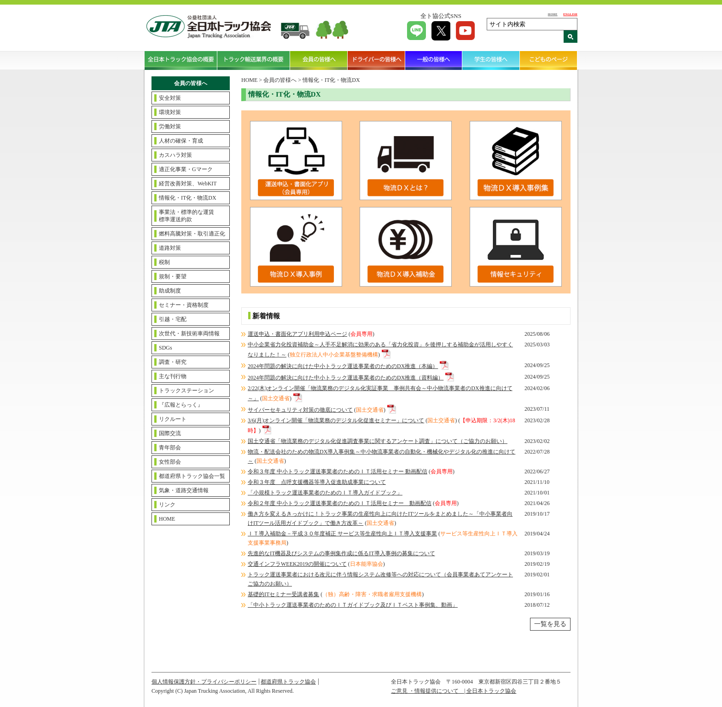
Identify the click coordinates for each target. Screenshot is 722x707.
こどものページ (548, 60)
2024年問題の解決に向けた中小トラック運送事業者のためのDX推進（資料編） (345, 377)
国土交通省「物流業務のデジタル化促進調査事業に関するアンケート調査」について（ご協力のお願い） (377, 441)
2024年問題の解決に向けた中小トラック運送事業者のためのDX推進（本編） (343, 366)
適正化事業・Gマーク (186, 169)
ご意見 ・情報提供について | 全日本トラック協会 (453, 691)
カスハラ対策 (175, 155)
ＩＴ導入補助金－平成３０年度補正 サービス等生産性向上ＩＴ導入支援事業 (342, 533)
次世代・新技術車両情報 (189, 333)
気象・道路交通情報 (184, 490)
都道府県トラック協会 (288, 681)
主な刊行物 (172, 376)
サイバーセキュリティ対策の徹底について (300, 410)
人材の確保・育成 (181, 141)
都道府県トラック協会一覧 (192, 476)
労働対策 (170, 126)
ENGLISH (570, 14)
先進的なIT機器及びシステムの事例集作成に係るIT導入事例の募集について (341, 553)
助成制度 (170, 290)
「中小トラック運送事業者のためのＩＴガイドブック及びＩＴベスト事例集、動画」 (353, 605)
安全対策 (170, 98)
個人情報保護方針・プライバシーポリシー (203, 681)
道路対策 (170, 248)
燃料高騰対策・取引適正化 (192, 233)
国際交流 (170, 433)
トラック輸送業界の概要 (253, 60)
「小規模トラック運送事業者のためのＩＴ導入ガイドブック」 (325, 492)
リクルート (172, 419)
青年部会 (170, 447)
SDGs (165, 348)
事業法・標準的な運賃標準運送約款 (186, 216)
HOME (553, 14)
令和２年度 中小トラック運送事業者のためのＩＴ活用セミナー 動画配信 (339, 503)
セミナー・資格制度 (184, 305)
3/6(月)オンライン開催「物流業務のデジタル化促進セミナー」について (336, 420)
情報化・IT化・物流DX (187, 198)
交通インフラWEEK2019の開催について (297, 564)
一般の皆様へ (434, 60)
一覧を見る (550, 624)
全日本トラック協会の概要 (181, 60)
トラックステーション (186, 390)
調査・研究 (172, 362)
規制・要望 (172, 276)
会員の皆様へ (319, 60)
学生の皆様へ (491, 60)
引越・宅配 (172, 319)
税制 (164, 262)
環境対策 (170, 112)
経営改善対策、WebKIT (188, 183)
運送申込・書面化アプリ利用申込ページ (297, 334)
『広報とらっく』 (181, 405)
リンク (167, 504)
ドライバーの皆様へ (376, 60)
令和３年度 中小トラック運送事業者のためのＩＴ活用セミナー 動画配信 (337, 471)
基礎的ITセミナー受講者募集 (283, 594)
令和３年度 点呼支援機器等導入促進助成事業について (317, 482)
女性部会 (170, 462)
